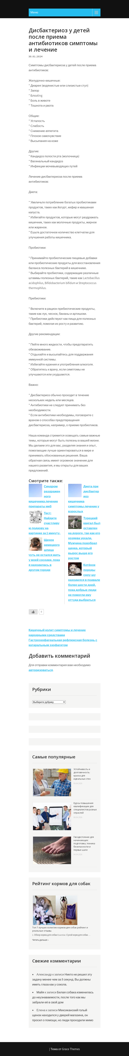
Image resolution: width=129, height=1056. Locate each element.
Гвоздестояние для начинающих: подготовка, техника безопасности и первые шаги (84, 843)
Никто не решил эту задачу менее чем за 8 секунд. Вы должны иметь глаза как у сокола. (62, 979)
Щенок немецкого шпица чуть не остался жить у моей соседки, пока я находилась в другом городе (44, 555)
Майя (40, 992)
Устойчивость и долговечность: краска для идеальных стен (82, 774)
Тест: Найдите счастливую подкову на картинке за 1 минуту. (44, 523)
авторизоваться (41, 670)
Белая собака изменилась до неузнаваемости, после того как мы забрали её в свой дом (63, 997)
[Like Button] (33, 611)
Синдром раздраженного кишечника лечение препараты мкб (44, 496)
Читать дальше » (40, 940)
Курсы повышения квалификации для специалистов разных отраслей (85, 808)
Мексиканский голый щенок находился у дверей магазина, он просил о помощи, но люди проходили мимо (62, 1015)
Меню (34, 12)
